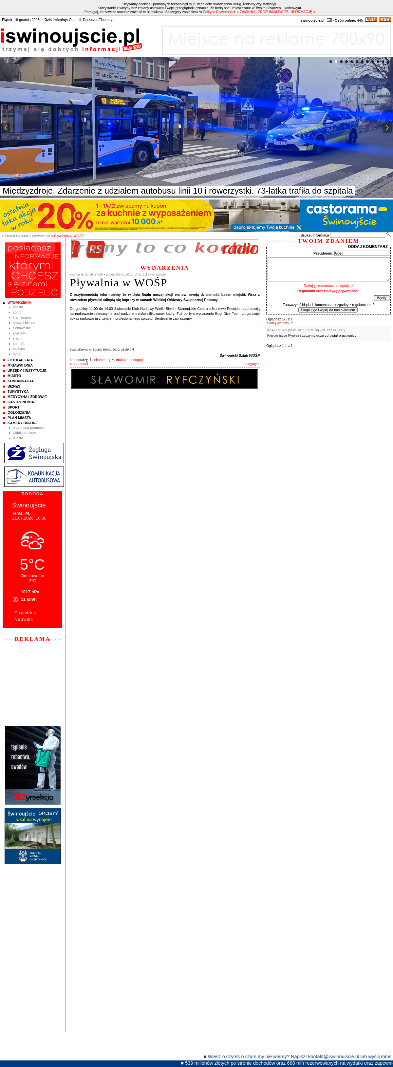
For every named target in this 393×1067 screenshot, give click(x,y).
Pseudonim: (323, 253)
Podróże (19, 344)
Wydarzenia (19, 302)
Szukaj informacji (314, 235)
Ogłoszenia (19, 412)
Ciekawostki (21, 328)
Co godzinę (25, 612)
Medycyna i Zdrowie (27, 397)
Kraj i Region (22, 317)
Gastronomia (21, 402)
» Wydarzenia (39, 236)
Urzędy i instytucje (27, 370)
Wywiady (19, 333)
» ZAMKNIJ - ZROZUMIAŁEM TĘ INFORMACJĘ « (276, 12)
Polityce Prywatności (219, 12)
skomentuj (102, 360)
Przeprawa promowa (29, 427)
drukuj (120, 360)
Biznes (14, 386)
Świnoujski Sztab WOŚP (239, 355)
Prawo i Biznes (24, 323)
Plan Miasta (19, 418)
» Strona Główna (15, 236)
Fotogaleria (20, 360)
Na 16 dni (23, 619)
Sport (17, 312)
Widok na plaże (24, 433)
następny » (251, 364)
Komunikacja (21, 381)
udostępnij (135, 360)
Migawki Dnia (20, 365)
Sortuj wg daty (278, 323)
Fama (17, 354)
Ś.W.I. (17, 338)
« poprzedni (79, 364)
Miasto (18, 307)
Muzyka (19, 349)
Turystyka (18, 391)
